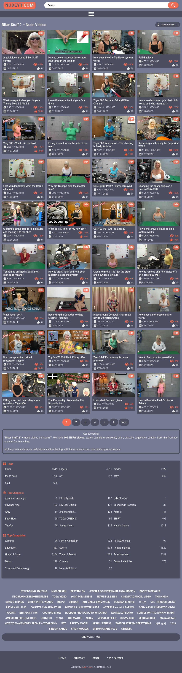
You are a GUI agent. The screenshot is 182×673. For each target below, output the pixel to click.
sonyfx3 (46, 618)
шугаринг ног (29, 612)
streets (126, 628)
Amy (31, 511)
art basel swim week (96, 602)
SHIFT (140, 518)
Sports (85, 547)
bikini (31, 469)
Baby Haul (31, 518)
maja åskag (167, 618)
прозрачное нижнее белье (30, 596)
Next (124, 422)
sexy (140, 476)
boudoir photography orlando (86, 612)
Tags (10, 463)
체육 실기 (160, 623)
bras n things (15, 602)
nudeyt (19, 5)
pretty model (79, 623)
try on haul (31, 476)
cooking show (51, 612)
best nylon (78, 591)
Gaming (31, 540)
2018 (173, 623)
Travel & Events (85, 554)
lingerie (85, 469)
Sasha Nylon (85, 525)
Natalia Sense (140, 525)
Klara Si (140, 511)
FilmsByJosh (85, 498)
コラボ (142, 602)
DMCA (96, 658)
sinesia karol (58, 628)
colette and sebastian (46, 607)
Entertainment (140, 554)
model (140, 469)
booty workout (150, 591)
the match (75, 618)
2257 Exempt (115, 658)
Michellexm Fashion (140, 505)
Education (31, 547)
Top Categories (16, 535)
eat (63, 623)
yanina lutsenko (122, 612)
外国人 (89, 618)
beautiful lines (107, 596)
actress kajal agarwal (119, 607)
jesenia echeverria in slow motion (112, 591)
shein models (80, 628)
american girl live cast (21, 618)
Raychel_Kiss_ (31, 505)
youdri (10, 612)
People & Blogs (140, 547)
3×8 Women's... (85, 511)
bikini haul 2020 (16, 607)
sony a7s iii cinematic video (157, 607)
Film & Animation (85, 540)
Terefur (31, 525)
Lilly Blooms (140, 498)
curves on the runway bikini (155, 612)
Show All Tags (91, 637)
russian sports (124, 602)
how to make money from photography (31, 623)
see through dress (162, 602)
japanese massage (31, 498)
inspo (61, 602)
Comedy (85, 561)
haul (31, 482)
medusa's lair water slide (82, 607)
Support (79, 658)
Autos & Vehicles (140, 561)
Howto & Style (31, 554)
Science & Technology (31, 568)
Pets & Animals (140, 540)
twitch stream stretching (133, 623)
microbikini (58, 591)
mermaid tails (106, 618)
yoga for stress (81, 596)
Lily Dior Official (85, 505)
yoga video (59, 596)
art (85, 476)
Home (62, 658)
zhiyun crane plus (105, 628)
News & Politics (85, 568)
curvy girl (127, 618)
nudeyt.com (87, 667)
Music (31, 561)
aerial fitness (101, 623)
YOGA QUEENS (85, 518)
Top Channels (15, 492)
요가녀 (59, 618)
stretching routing (34, 591)
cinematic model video (136, 596)
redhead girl (147, 618)
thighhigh (161, 596)
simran (73, 602)
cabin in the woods (40, 602)
